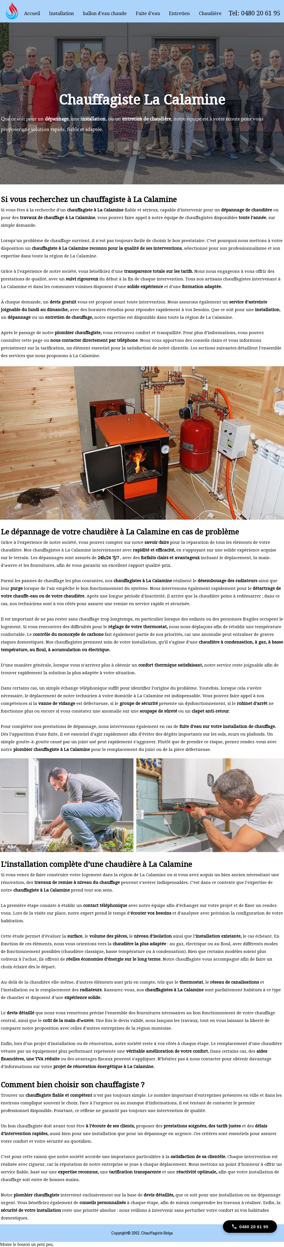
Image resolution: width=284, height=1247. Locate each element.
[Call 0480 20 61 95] (250, 1226)
